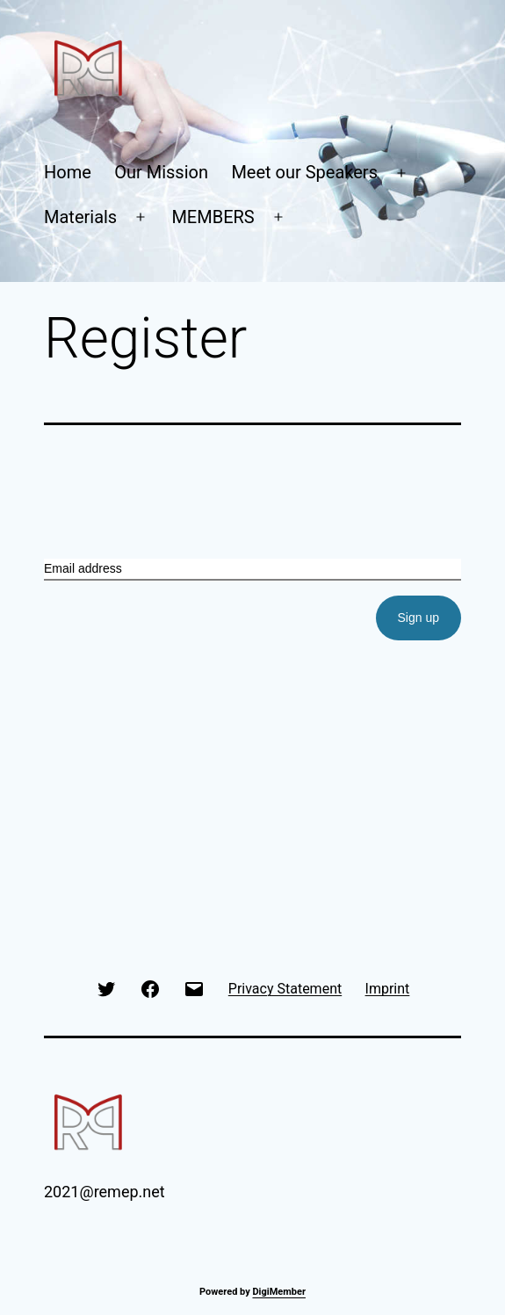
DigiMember (279, 1291)
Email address (83, 568)
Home (67, 172)
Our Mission (161, 172)
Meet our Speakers (304, 172)
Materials (80, 217)
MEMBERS (212, 217)
